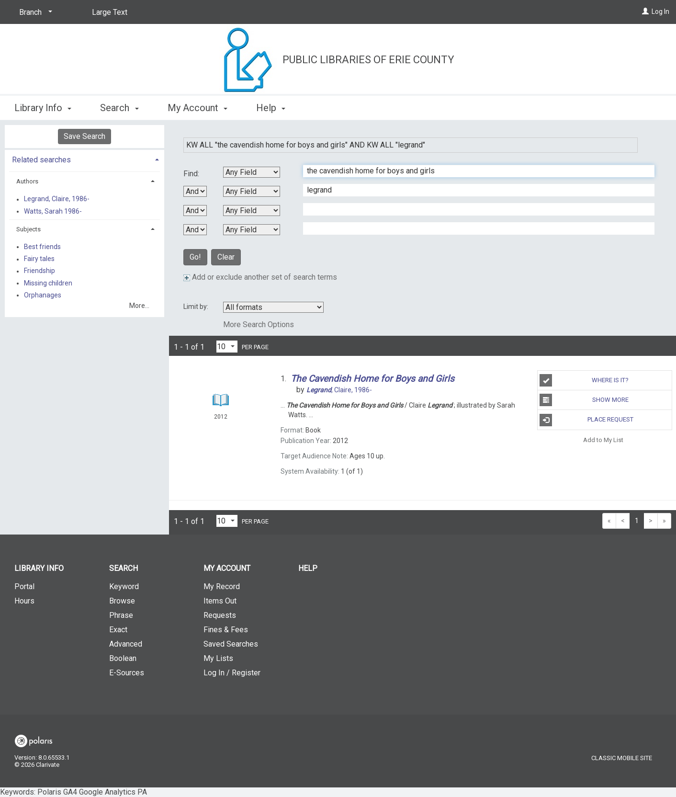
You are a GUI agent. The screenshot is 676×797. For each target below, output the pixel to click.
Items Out (220, 600)
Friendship (39, 271)
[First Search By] (251, 172)
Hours (24, 600)
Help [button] (270, 108)
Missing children (48, 283)
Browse (122, 600)
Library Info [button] (42, 108)
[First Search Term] (474, 171)
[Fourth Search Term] (474, 228)
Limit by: (196, 306)
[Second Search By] (251, 191)
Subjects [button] (28, 229)
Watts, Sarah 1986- (53, 211)
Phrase (121, 615)
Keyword (124, 586)
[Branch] (34, 12)
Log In (660, 11)
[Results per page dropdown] (226, 347)
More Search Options (258, 324)
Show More (584, 400)
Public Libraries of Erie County (368, 60)
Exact (118, 629)
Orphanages (42, 295)
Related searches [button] (41, 159)
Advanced (125, 644)
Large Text (109, 12)
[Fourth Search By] (251, 229)
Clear (226, 257)
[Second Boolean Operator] (195, 210)
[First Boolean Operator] (195, 191)
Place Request (586, 420)
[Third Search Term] (474, 209)
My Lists (218, 658)
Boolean (122, 658)
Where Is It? (584, 380)
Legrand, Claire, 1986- (57, 199)
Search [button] (119, 108)
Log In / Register (231, 672)
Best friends (42, 246)
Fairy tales (39, 259)
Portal (24, 586)
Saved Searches (230, 644)
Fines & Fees (225, 629)
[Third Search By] (251, 210)
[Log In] (645, 11)
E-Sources (126, 672)
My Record (221, 586)
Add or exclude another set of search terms (260, 277)
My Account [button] (197, 108)
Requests (219, 615)
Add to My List (603, 440)
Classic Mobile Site (621, 758)
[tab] (84, 159)
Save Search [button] (84, 136)
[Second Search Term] (474, 190)
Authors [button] (27, 181)
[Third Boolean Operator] (195, 229)
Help (307, 568)
